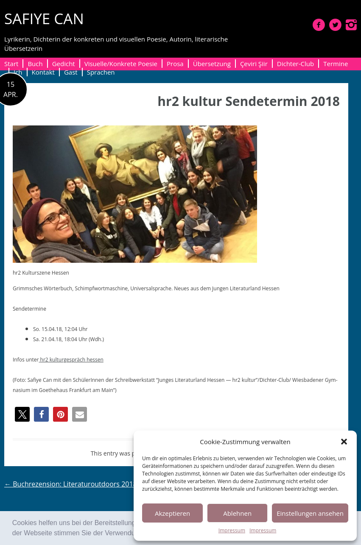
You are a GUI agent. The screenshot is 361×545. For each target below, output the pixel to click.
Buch (35, 63)
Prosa (175, 63)
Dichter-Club (295, 63)
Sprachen (101, 72)
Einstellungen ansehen (310, 513)
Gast (71, 72)
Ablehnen (237, 513)
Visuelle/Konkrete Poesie (120, 63)
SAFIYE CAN (44, 18)
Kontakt (43, 72)
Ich (18, 72)
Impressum (231, 530)
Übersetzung (212, 63)
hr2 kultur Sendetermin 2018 (248, 101)
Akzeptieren (172, 513)
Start (11, 63)
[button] (344, 441)
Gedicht (63, 63)
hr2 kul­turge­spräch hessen (71, 359)
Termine (335, 63)
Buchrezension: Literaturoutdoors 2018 (70, 484)
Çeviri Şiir (254, 63)
